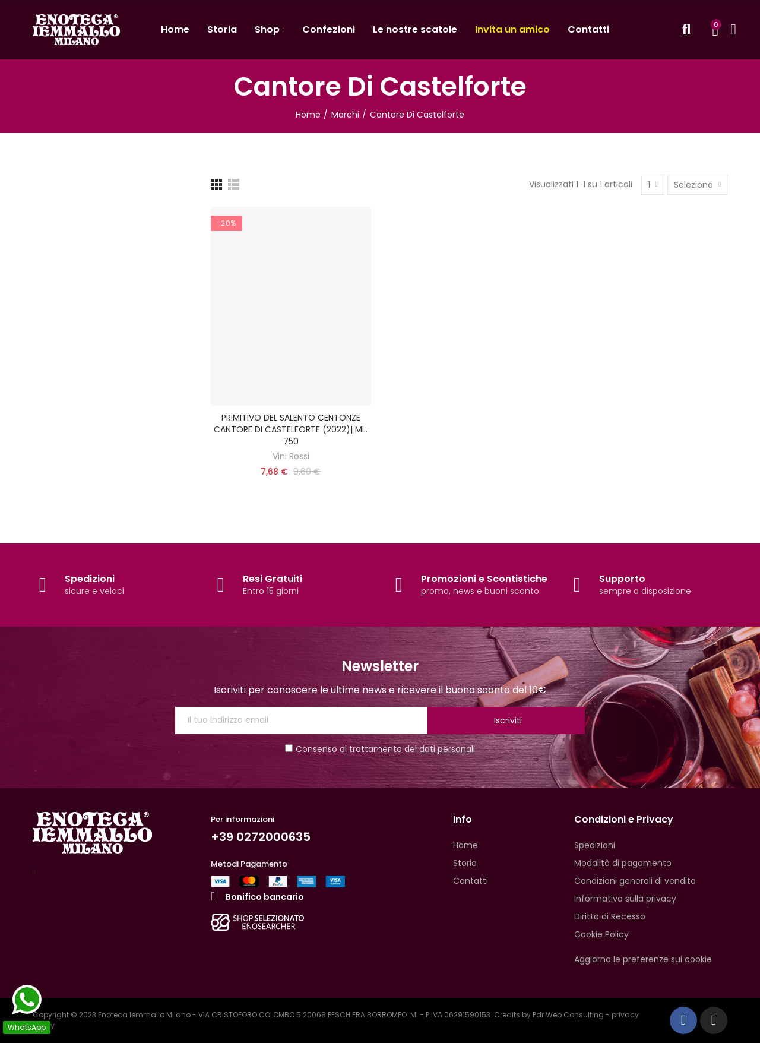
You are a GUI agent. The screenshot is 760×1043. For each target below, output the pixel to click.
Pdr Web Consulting (568, 1015)
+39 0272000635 (261, 837)
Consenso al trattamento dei (380, 749)
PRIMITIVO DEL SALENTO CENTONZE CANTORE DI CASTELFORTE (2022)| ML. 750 (291, 429)
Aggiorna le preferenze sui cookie (643, 959)
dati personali (447, 749)
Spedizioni (90, 579)
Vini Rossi (291, 456)
